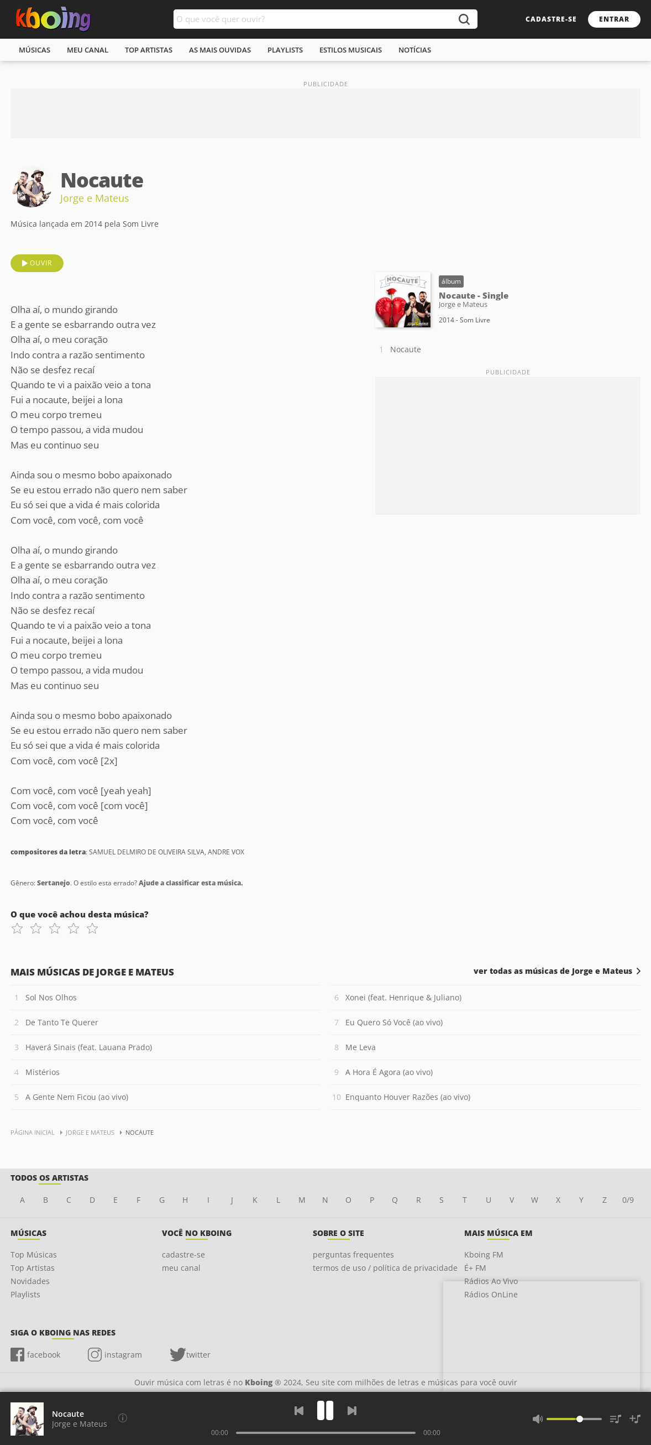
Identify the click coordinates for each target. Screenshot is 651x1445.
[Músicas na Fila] (615, 1419)
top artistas (148, 50)
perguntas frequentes (353, 1254)
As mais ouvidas (220, 50)
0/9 (628, 1199)
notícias (414, 50)
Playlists (25, 1294)
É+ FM (475, 1268)
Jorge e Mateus (94, 198)
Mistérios (42, 1072)
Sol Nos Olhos (51, 997)
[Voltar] (299, 1410)
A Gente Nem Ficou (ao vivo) (76, 1097)
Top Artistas (33, 1268)
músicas (34, 50)
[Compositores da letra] (122, 1417)
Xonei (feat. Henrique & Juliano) (403, 997)
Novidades (30, 1281)
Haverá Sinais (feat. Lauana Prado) (88, 1047)
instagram (123, 1354)
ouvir (41, 263)
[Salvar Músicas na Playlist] (635, 1419)
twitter (198, 1354)
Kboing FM (483, 1254)
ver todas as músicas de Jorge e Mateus (553, 971)
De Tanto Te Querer (61, 1022)
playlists (285, 50)
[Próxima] (352, 1410)
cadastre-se (551, 19)
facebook (43, 1354)
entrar (614, 19)
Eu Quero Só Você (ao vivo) (394, 1022)
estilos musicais (350, 50)
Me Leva (360, 1047)
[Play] (325, 1410)
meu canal (87, 50)
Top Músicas (34, 1254)
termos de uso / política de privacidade (385, 1268)
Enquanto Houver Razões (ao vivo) (407, 1097)
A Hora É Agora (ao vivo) (389, 1072)
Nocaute (405, 349)
